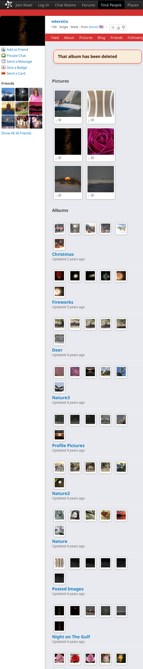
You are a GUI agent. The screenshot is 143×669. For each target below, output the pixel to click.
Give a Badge (17, 67)
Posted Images (68, 589)
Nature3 (61, 398)
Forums (88, 4)
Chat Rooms (65, 4)
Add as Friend (17, 49)
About (69, 37)
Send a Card (16, 73)
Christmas (63, 254)
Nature (59, 541)
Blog (101, 37)
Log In (43, 4)
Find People (111, 4)
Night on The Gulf (71, 637)
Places (133, 4)
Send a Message (19, 61)
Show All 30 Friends (16, 133)
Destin (93, 27)
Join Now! (24, 4)
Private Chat (16, 55)
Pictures (86, 37)
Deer (57, 350)
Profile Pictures (68, 445)
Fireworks (62, 302)
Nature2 (61, 493)
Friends (116, 37)
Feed (55, 37)
